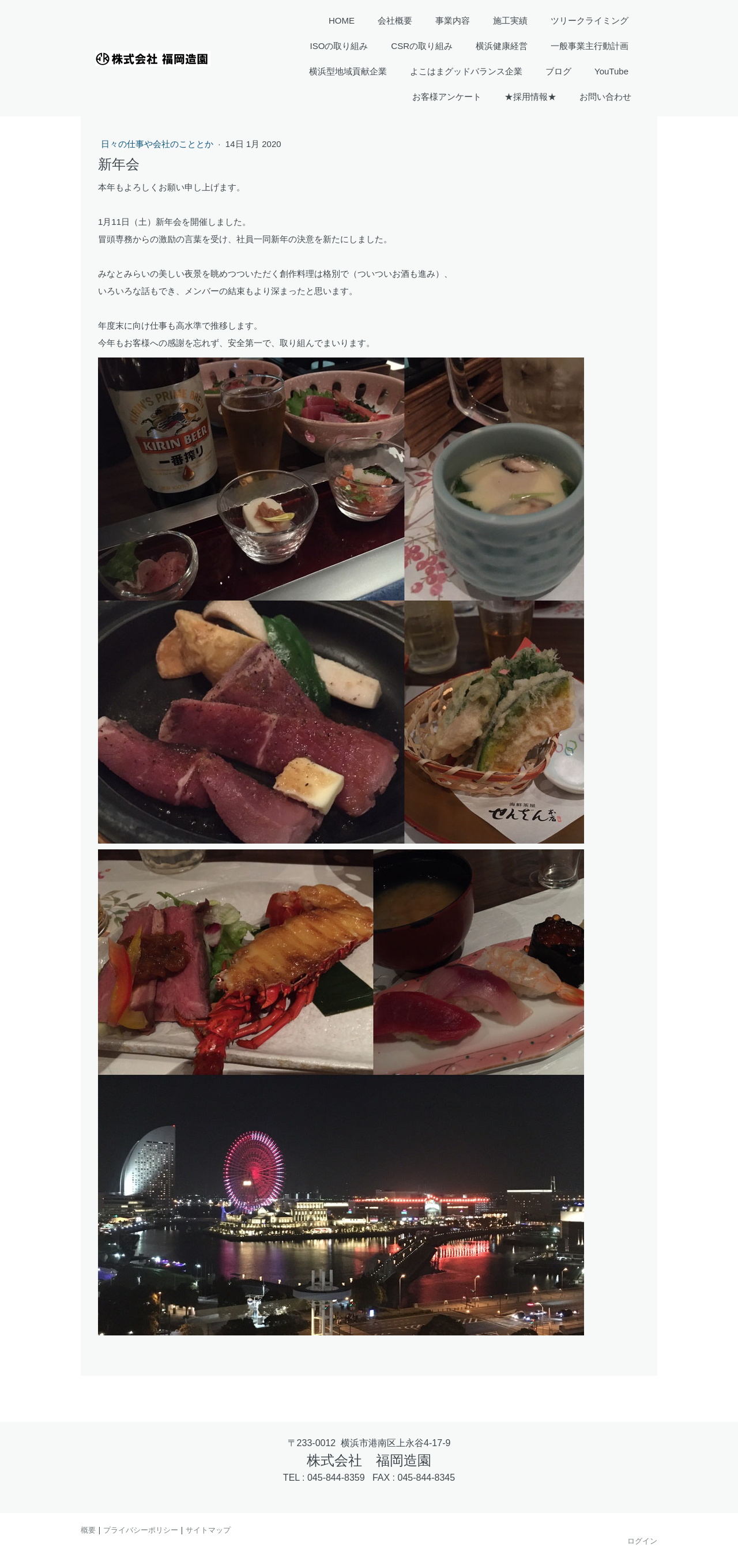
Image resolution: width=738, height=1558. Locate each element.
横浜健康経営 (502, 46)
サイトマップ (208, 1530)
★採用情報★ (530, 96)
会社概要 (395, 20)
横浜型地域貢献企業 (348, 71)
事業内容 (452, 20)
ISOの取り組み (339, 46)
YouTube (611, 71)
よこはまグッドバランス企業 (466, 71)
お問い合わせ (605, 96)
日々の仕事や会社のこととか (158, 144)
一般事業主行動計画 (589, 46)
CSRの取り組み (422, 46)
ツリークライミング (589, 20)
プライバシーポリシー (140, 1530)
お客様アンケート (446, 96)
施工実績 (510, 20)
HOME (342, 20)
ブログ (558, 71)
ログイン (642, 1541)
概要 (88, 1530)
